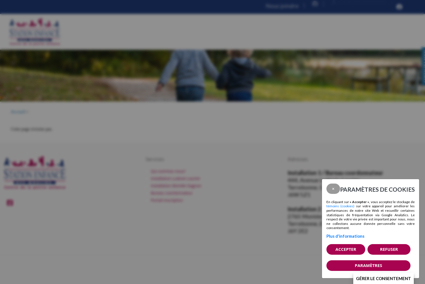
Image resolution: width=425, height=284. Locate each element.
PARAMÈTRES (368, 265)
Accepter (345, 249)
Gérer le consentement (383, 278)
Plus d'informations (345, 236)
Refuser (389, 249)
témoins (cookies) (340, 206)
